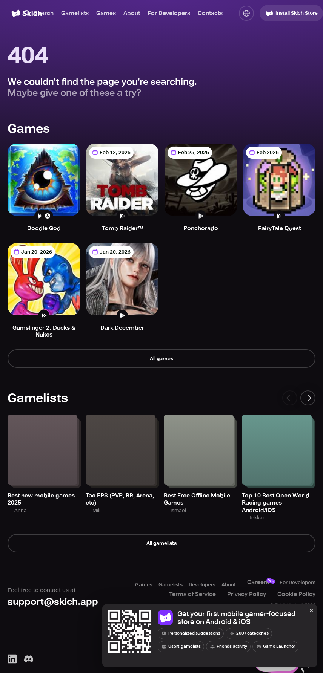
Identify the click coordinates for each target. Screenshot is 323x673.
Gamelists (75, 13)
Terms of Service (199, 595)
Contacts (210, 13)
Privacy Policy (253, 595)
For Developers (169, 13)
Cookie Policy (304, 595)
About (131, 13)
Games (106, 13)
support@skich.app (55, 604)
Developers (187, 586)
